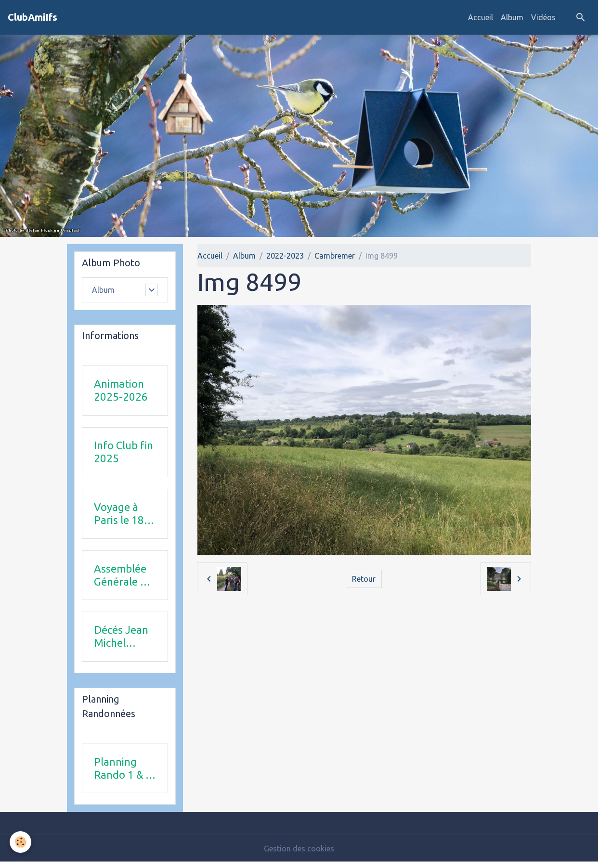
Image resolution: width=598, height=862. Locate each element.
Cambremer (334, 255)
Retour (364, 579)
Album (512, 17)
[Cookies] (20, 842)
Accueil (480, 17)
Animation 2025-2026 (121, 390)
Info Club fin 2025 (123, 451)
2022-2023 (285, 255)
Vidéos (543, 17)
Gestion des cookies (299, 848)
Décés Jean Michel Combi (121, 637)
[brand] (32, 17)
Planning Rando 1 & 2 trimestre (123, 769)
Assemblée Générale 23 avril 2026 (123, 575)
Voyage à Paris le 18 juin (119, 514)
